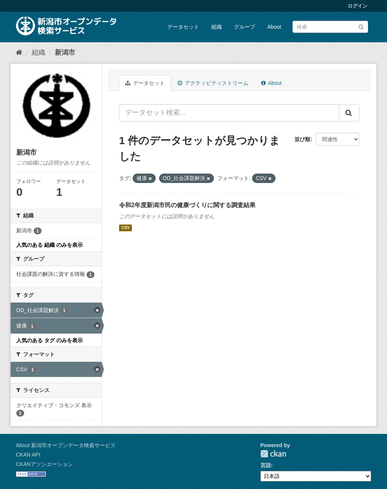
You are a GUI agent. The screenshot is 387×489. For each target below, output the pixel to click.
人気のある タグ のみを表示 (49, 340)
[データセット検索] (330, 27)
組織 (216, 27)
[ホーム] (19, 52)
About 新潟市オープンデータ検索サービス (66, 445)
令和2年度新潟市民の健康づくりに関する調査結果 (187, 205)
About (274, 27)
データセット (183, 27)
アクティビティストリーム (213, 83)
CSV (125, 228)
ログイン (357, 6)
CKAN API (28, 455)
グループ (244, 27)
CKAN (273, 454)
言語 (265, 465)
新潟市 (65, 52)
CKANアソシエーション (44, 464)
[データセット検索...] (229, 112)
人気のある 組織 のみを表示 (49, 245)
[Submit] (361, 26)
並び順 (302, 139)
